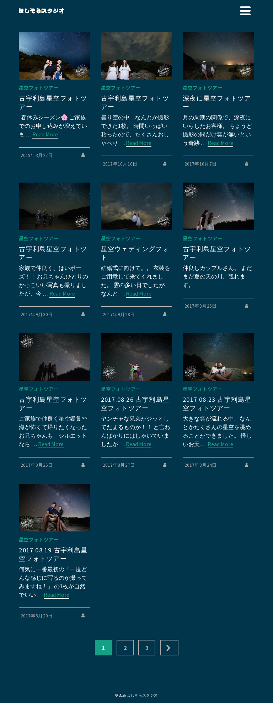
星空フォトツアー (39, 88)
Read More (45, 134)
